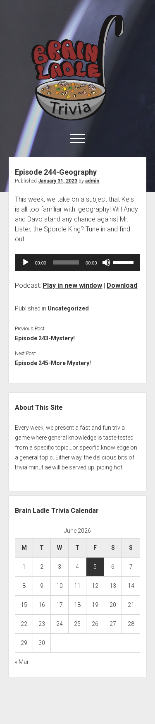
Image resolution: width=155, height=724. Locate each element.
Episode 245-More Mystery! (53, 363)
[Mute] (106, 262)
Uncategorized (68, 308)
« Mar (22, 662)
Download (122, 285)
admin (92, 181)
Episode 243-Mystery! (45, 338)
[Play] (25, 262)
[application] (77, 262)
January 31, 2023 (57, 181)
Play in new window (72, 285)
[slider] (66, 262)
